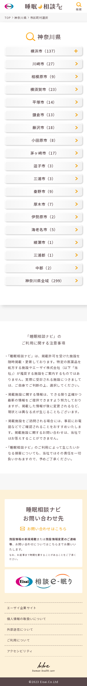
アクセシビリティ (20, 651)
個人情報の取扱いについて (26, 618)
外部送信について (20, 629)
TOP (8, 18)
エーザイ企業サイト (21, 608)
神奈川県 (20, 18)
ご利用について (18, 640)
